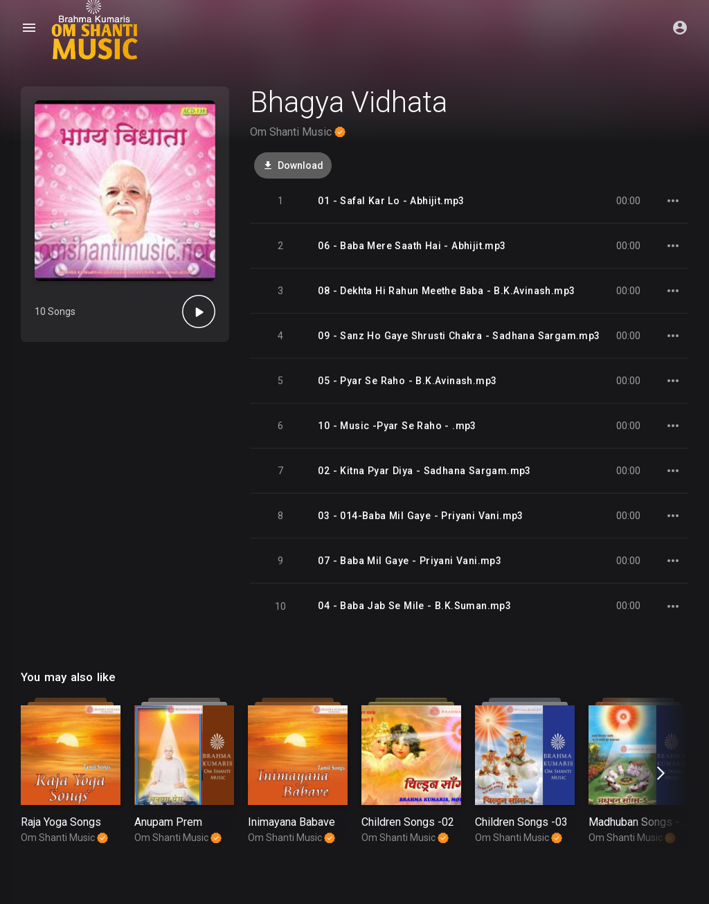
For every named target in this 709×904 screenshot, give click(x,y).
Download (292, 166)
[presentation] (658, 773)
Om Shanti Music (297, 131)
